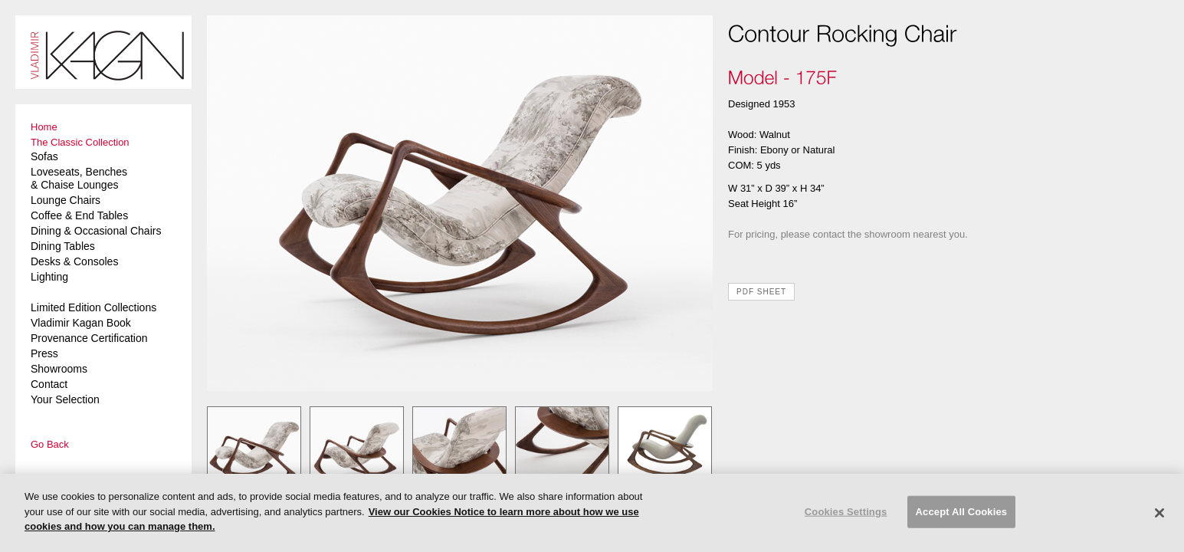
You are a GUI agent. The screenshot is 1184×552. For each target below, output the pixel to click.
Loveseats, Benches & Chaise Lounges (79, 178)
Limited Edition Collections (93, 307)
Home (44, 127)
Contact (49, 384)
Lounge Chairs (65, 200)
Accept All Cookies (962, 512)
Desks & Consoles (74, 261)
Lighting (49, 277)
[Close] (1159, 513)
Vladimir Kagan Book (81, 323)
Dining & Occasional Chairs (96, 231)
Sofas (44, 156)
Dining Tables (63, 246)
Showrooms (59, 369)
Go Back (50, 444)
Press (44, 353)
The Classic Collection (80, 142)
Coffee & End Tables (79, 215)
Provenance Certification (89, 338)
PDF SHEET (761, 292)
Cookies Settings (846, 512)
